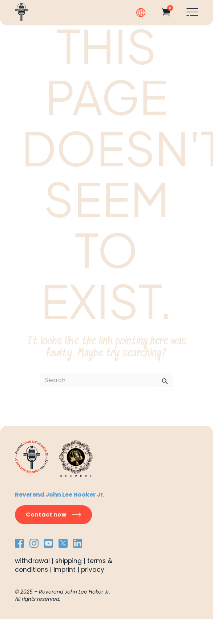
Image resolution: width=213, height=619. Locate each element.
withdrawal (32, 561)
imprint (64, 569)
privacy (92, 569)
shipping (68, 561)
